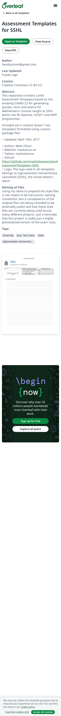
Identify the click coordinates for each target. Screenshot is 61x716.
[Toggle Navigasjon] (55, 5)
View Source (42, 41)
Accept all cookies (43, 712)
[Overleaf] (12, 5)
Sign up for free (30, 421)
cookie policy (28, 706)
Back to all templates (16, 13)
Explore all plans (30, 429)
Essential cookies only (17, 711)
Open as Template (16, 41)
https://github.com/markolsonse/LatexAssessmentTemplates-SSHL (30, 163)
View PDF (10, 50)
